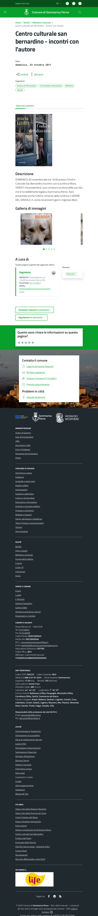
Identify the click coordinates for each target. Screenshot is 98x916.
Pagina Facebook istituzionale (28, 821)
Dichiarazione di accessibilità (27, 735)
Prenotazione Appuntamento (28, 748)
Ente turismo (21, 825)
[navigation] (5, 12)
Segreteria (25, 272)
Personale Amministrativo (26, 453)
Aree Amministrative (24, 436)
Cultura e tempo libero (25, 498)
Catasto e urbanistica (24, 493)
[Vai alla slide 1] (44, 249)
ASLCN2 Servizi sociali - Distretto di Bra (32, 846)
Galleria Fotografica (23, 603)
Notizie (18, 546)
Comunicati (20, 571)
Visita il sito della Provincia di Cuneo (30, 813)
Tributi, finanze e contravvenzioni (29, 523)
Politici (18, 457)
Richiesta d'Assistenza (25, 756)
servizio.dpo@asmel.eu (31, 715)
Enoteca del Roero (23, 838)
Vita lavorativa (21, 531)
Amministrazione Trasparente (28, 731)
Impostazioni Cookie (24, 777)
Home (18, 22)
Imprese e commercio (24, 510)
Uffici (17, 441)
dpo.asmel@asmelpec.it (29, 718)
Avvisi (17, 575)
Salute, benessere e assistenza (28, 518)
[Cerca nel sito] (79, 12)
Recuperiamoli (21, 855)
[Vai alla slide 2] (46, 249)
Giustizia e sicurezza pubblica (27, 506)
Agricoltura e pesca (23, 473)
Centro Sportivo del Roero (26, 817)
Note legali (20, 773)
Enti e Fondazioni (22, 449)
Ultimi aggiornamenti (24, 785)
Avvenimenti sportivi (24, 559)
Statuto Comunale (23, 764)
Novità (26, 22)
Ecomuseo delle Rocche (25, 842)
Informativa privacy (23, 768)
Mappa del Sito (21, 793)
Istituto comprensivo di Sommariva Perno (33, 829)
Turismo (18, 527)
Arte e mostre (21, 550)
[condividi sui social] (22, 74)
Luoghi (18, 595)
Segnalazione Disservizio (26, 752)
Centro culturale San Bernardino (29, 834)
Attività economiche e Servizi (28, 611)
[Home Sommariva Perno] (45, 12)
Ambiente (19, 477)
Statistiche (20, 789)
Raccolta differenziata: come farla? (30, 859)
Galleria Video (21, 607)
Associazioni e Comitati (25, 615)
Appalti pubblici (21, 485)
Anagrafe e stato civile (25, 481)
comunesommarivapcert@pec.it (34, 642)
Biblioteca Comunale (41, 22)
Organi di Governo (23, 432)
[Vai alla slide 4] (51, 249)
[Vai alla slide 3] (49, 249)
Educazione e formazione (26, 502)
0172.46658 (24, 632)
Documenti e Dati (22, 445)
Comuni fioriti (21, 850)
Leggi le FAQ (20, 743)
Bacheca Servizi (22, 760)
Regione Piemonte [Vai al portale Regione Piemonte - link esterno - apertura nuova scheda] (22, 3)
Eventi (18, 590)
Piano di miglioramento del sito (28, 739)
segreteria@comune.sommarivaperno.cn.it (35, 290)
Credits (18, 781)
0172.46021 (35, 283)
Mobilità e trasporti (23, 514)
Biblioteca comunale (24, 554)
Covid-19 (19, 567)
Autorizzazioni (21, 489)
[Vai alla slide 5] (54, 249)
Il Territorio (19, 599)
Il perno (18, 563)
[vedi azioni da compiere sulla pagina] (36, 74)
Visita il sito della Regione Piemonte (30, 809)
